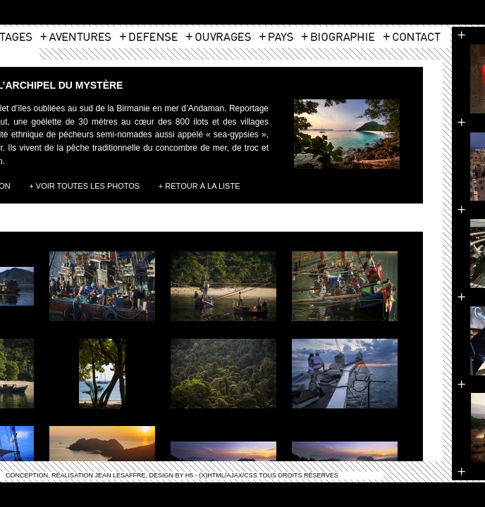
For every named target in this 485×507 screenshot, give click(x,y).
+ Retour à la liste (199, 186)
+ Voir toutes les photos (84, 186)
